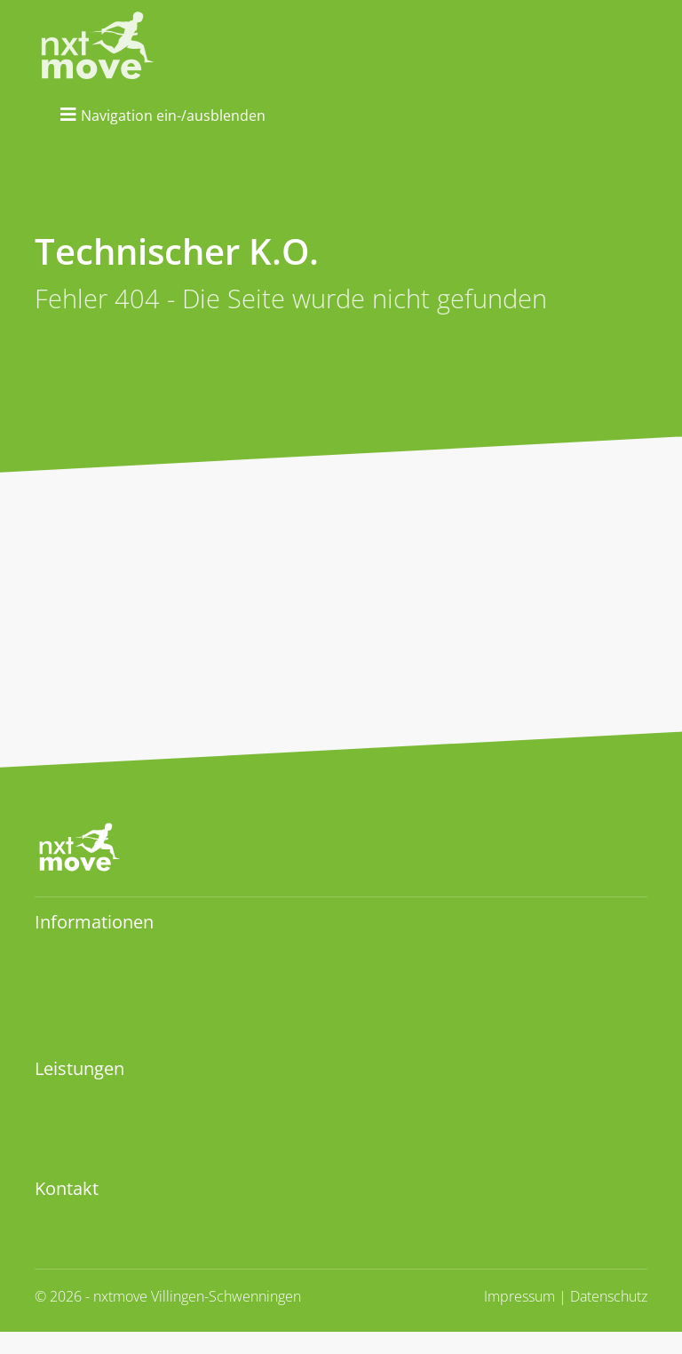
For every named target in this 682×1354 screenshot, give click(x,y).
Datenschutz (608, 1296)
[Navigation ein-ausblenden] (163, 114)
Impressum (519, 1296)
